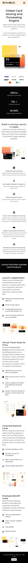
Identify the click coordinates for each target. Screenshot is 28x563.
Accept (14, 559)
